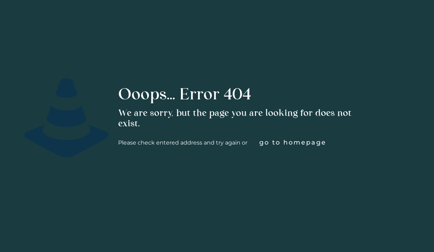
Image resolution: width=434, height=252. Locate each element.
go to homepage (292, 142)
